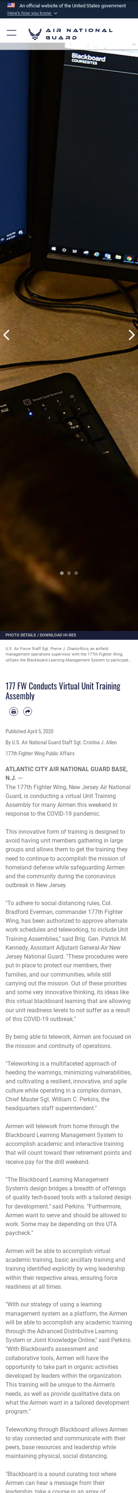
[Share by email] (27, 711)
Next (131, 335)
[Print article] (13, 711)
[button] (33, 13)
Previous (7, 335)
